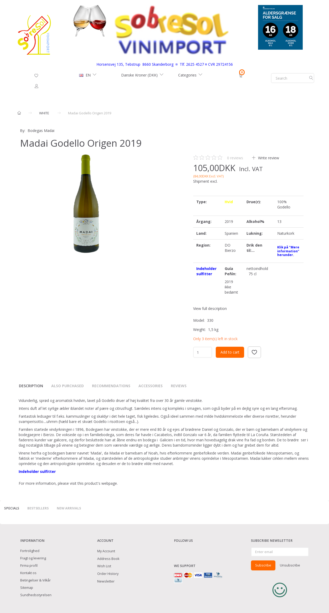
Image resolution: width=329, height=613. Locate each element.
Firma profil (29, 565)
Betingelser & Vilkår (35, 580)
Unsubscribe (290, 565)
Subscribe (263, 565)
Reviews (179, 385)
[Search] (311, 78)
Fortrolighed (29, 551)
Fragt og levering (33, 558)
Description (31, 385)
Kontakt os (28, 573)
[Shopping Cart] (241, 75)
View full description (210, 308)
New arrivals (69, 508)
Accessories (150, 385)
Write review (268, 157)
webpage (109, 483)
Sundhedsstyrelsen (36, 595)
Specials (11, 508)
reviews (235, 157)
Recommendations (111, 385)
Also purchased (67, 385)
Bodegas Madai (41, 130)
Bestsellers (38, 508)
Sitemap (26, 587)
